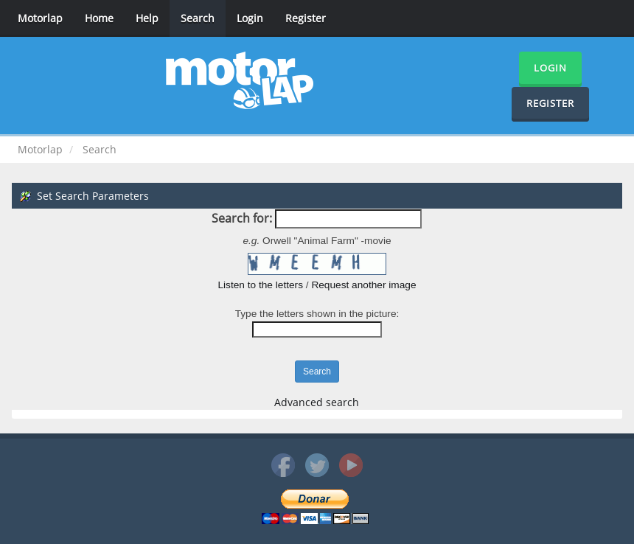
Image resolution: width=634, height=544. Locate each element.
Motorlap (40, 18)
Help (147, 18)
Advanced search (316, 402)
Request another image (363, 284)
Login (250, 18)
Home (99, 18)
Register (305, 18)
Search (198, 18)
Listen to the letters (260, 284)
